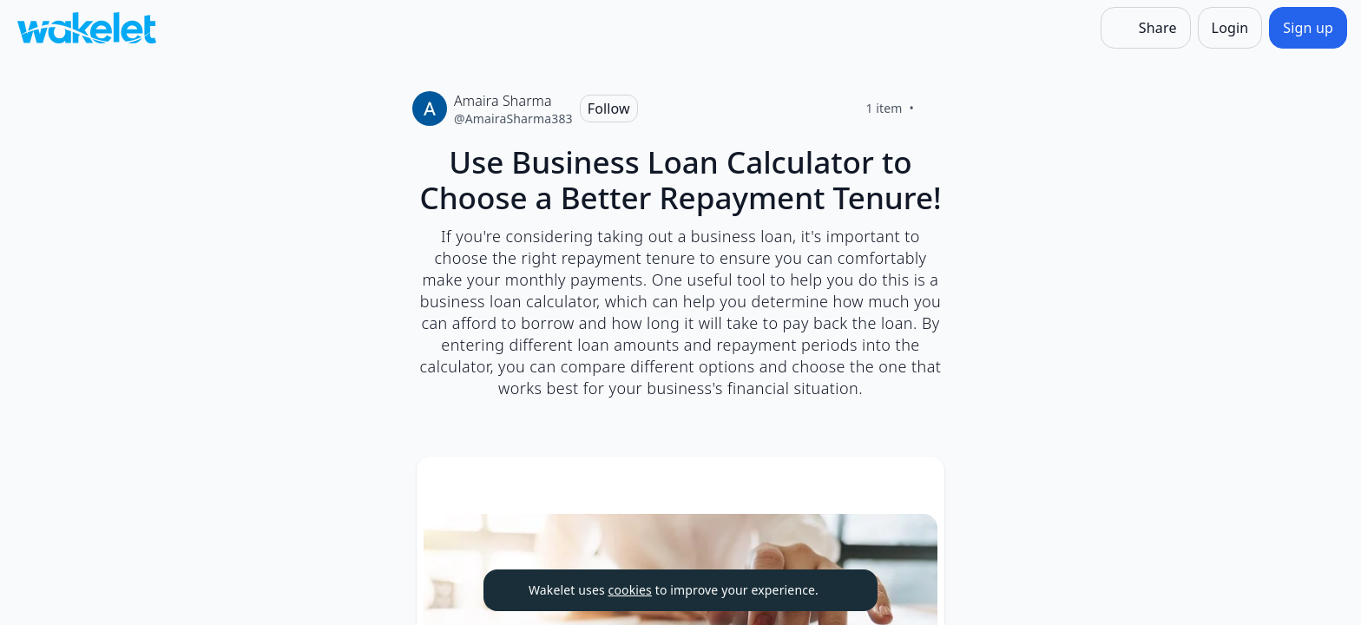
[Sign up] (1308, 28)
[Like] (935, 108)
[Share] (1146, 28)
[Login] (1230, 28)
